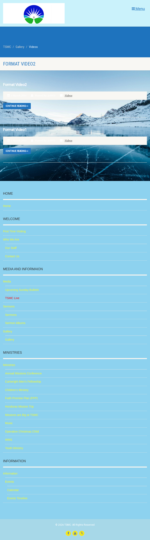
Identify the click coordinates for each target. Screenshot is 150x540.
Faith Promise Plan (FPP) (21, 398)
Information (10, 473)
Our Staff (11, 248)
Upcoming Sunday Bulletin (22, 289)
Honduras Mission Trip (19, 406)
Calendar (13, 490)
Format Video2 (15, 84)
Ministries (9, 365)
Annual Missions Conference (23, 373)
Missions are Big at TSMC (21, 415)
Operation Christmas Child (22, 431)
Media (7, 281)
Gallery (7, 331)
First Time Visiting (14, 231)
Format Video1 (15, 130)
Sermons (9, 306)
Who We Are (11, 239)
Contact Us (12, 256)
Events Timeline (17, 498)
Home (7, 206)
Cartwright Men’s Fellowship (23, 381)
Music (9, 423)
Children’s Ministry (17, 390)
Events (9, 481)
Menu (138, 9)
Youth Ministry (14, 448)
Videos (68, 95)
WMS (8, 439)
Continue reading (17, 106)
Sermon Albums (15, 323)
